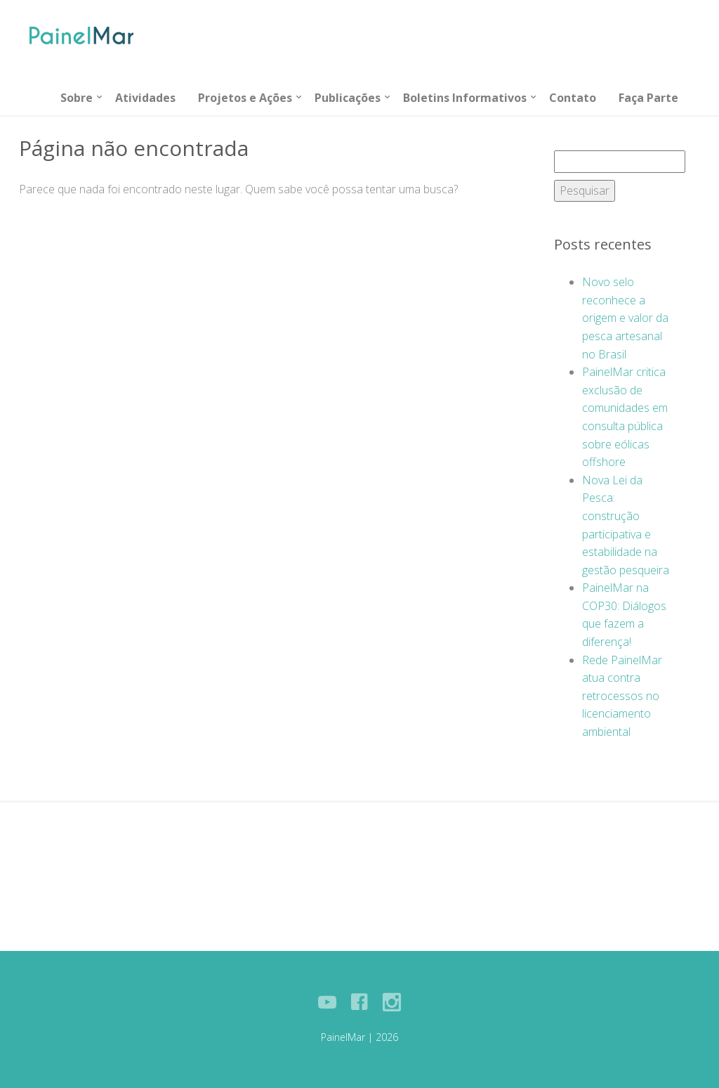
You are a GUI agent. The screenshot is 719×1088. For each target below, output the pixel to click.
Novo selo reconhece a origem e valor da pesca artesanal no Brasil (625, 317)
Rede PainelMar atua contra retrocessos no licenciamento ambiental (622, 695)
